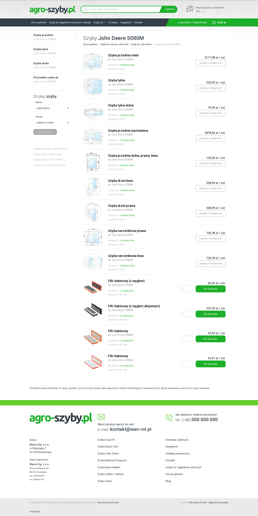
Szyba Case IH (106, 439)
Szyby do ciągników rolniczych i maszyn (70, 22)
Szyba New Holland (109, 467)
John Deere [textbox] (43, 108)
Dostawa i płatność (177, 439)
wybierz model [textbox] (44, 122)
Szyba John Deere (108, 453)
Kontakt (138, 22)
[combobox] (52, 108)
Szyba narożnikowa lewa (126, 257)
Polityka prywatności (178, 453)
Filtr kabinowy (120, 333)
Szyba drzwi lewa (120, 182)
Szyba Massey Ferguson (112, 460)
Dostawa (113, 22)
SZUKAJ (170, 9)
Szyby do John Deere (141, 44)
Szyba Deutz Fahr (108, 446)
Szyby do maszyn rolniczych (114, 44)
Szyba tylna (120, 82)
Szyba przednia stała (123, 57)
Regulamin (126, 22)
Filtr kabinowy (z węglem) (126, 282)
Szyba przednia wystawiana (128, 132)
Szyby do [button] (99, 22)
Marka (39, 102)
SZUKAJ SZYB (45, 132)
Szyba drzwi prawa (121, 207)
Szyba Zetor (105, 481)
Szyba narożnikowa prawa (127, 232)
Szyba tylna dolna (121, 107)
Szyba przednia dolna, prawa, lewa (133, 157)
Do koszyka (210, 288)
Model (39, 116)
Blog (168, 481)
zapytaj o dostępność (210, 63)
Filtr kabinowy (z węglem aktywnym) (134, 308)
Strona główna (38, 22)
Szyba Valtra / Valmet (110, 474)
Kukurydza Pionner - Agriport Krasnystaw (208, 502)
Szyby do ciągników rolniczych (184, 467)
